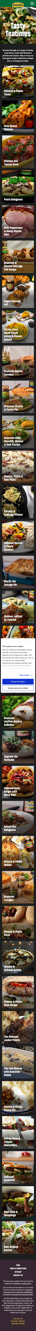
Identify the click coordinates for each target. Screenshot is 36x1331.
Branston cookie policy (22, 1283)
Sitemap (18, 1271)
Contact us (18, 1275)
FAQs (18, 1265)
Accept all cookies (18, 682)
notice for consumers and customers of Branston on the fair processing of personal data (18, 1292)
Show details (24, 675)
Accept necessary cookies (18, 688)
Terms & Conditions (18, 1268)
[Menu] (32, 3)
